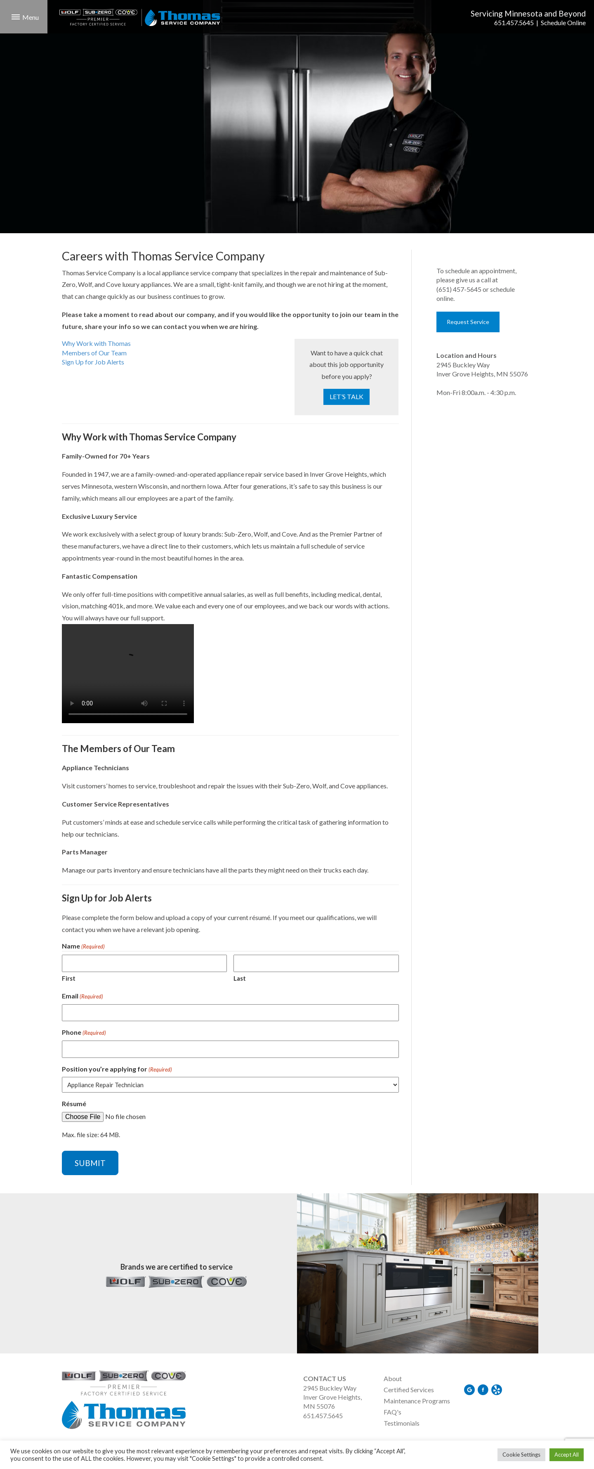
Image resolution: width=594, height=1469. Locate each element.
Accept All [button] (566, 1454)
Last (239, 978)
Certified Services (409, 1389)
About (393, 1378)
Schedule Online (563, 22)
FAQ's (392, 1412)
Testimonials (402, 1423)
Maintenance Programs (417, 1401)
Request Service (468, 321)
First (68, 978)
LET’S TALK (346, 396)
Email (82, 996)
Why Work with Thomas (96, 343)
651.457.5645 (514, 22)
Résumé (74, 1103)
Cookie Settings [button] (521, 1454)
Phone (84, 1032)
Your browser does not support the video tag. (128, 673)
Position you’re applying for (117, 1069)
